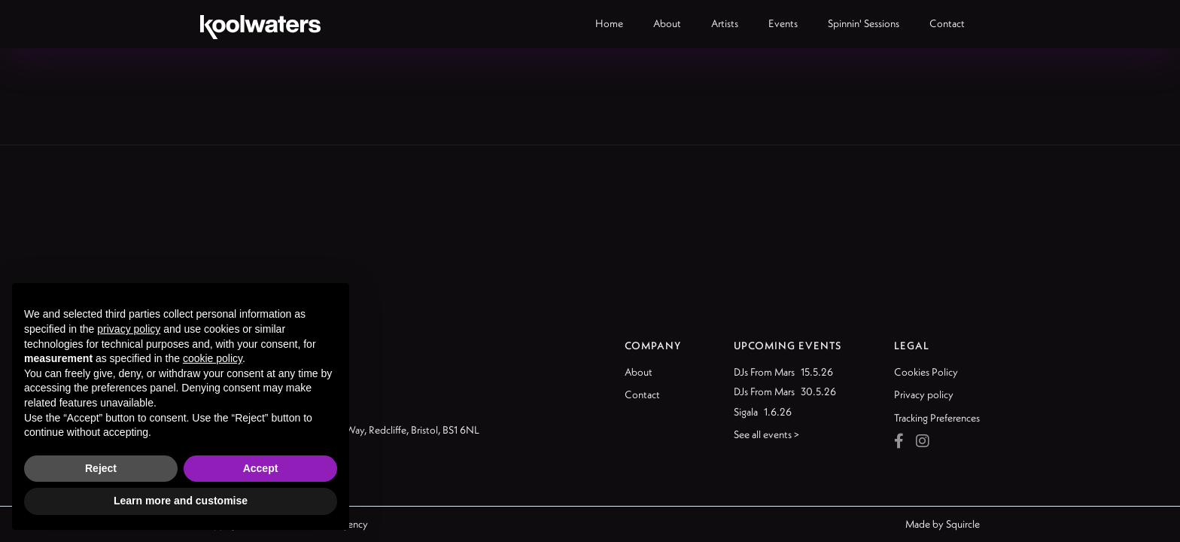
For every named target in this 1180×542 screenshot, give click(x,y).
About (638, 372)
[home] (260, 24)
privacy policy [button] (128, 329)
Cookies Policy (926, 372)
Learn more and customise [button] (181, 501)
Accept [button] (260, 468)
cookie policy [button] (212, 358)
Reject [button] (101, 468)
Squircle (963, 524)
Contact (642, 394)
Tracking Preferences (937, 418)
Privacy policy (923, 394)
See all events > (766, 434)
